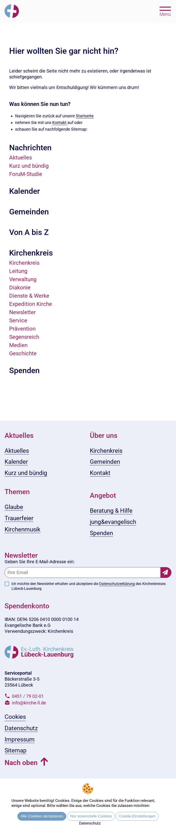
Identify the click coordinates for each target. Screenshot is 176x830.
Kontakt (59, 122)
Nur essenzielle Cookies (91, 816)
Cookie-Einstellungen (137, 816)
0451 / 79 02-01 (28, 696)
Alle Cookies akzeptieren (41, 816)
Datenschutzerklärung (117, 584)
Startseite (85, 115)
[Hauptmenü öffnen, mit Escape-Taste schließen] (165, 11)
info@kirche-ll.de (29, 703)
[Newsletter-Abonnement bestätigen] (166, 572)
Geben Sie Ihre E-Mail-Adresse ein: (40, 561)
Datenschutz (90, 823)
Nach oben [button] (21, 763)
